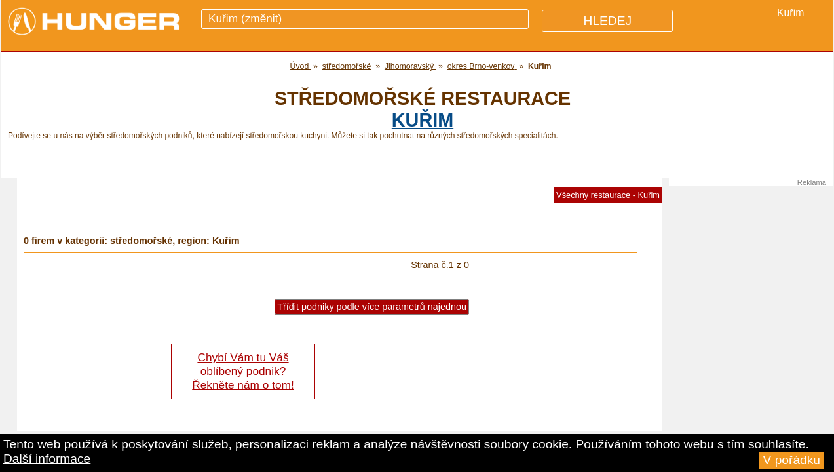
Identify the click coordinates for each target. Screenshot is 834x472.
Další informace (46, 458)
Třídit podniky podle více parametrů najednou (371, 307)
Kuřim (422, 119)
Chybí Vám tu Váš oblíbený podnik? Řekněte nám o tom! (243, 371)
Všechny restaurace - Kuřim (608, 195)
